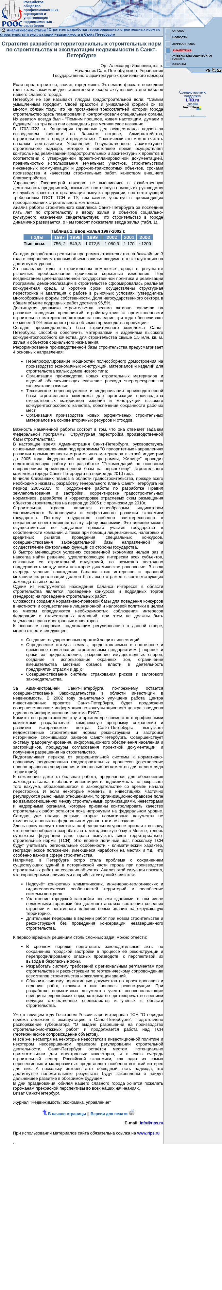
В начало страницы (64, 1114)
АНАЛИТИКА (181, 50)
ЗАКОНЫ (179, 64)
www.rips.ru (148, 1133)
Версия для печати (112, 1114)
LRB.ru (192, 100)
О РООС (178, 30)
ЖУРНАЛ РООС (184, 43)
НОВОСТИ (180, 37)
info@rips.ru (151, 1123)
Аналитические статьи (26, 30)
